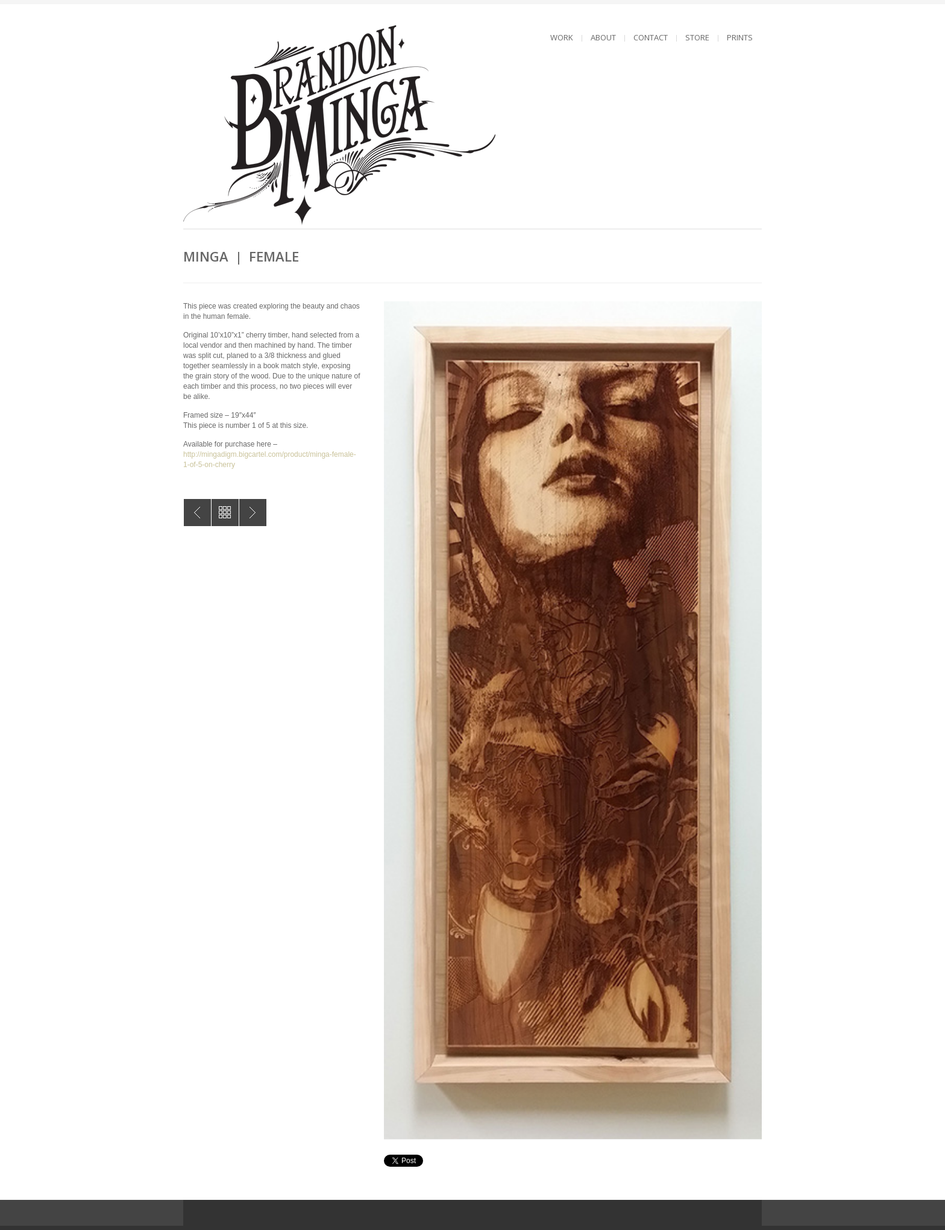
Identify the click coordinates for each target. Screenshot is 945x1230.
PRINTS (740, 37)
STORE (697, 37)
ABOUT (603, 37)
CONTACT (650, 37)
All (225, 512)
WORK (561, 37)
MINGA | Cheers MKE (252, 512)
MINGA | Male (197, 512)
